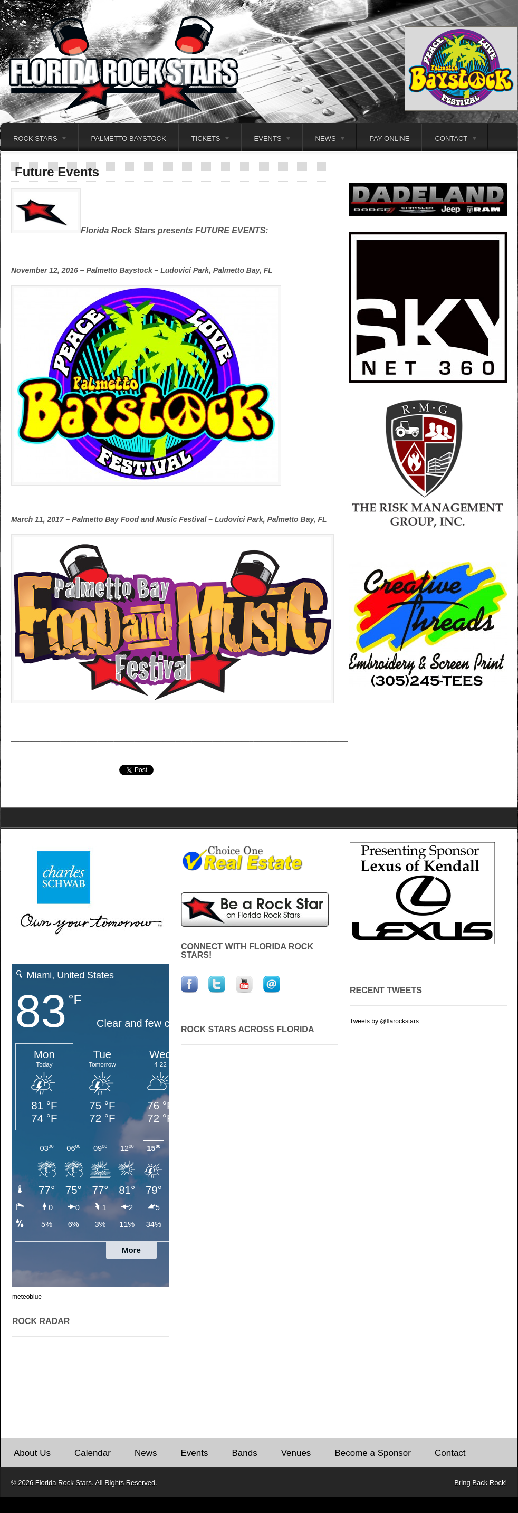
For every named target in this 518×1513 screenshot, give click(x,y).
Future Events (57, 172)
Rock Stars (34, 140)
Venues (296, 1453)
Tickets (205, 140)
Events (267, 140)
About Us (32, 1453)
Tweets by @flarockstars (384, 1021)
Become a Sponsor (372, 1453)
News (325, 140)
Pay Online (390, 138)
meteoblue (27, 1296)
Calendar (92, 1453)
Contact (450, 140)
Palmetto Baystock (128, 138)
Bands (244, 1453)
